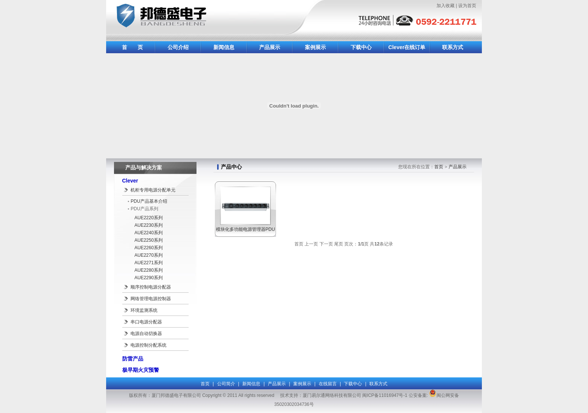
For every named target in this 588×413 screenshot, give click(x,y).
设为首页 (467, 5)
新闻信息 (223, 47)
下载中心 (361, 47)
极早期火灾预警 (140, 370)
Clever (130, 181)
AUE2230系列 (149, 225)
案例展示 (315, 47)
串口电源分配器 (146, 322)
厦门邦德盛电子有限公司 (196, 19)
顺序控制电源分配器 (150, 287)
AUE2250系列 (149, 240)
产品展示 (269, 47)
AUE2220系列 (149, 217)
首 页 (132, 47)
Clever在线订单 (407, 47)
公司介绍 (178, 47)
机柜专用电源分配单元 (153, 190)
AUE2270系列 (149, 255)
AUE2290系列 (149, 277)
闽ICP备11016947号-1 (384, 395)
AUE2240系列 (149, 232)
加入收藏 (445, 5)
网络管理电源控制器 (150, 298)
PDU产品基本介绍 (149, 201)
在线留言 (328, 383)
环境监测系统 (144, 310)
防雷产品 (132, 359)
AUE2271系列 (149, 262)
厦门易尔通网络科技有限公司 (332, 395)
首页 (438, 166)
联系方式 (452, 47)
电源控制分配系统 (148, 345)
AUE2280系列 (149, 270)
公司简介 (226, 383)
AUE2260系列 (149, 247)
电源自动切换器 (146, 333)
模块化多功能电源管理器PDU (245, 229)
